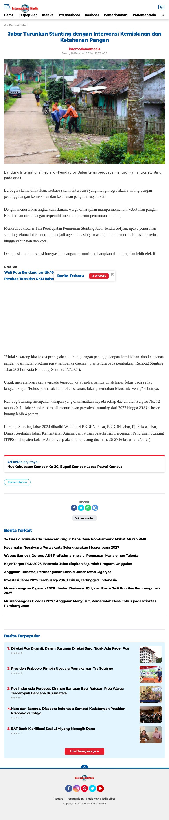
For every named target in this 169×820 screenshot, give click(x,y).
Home (9, 15)
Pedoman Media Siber (100, 798)
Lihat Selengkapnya (84, 751)
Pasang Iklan (75, 798)
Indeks (47, 15)
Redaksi (59, 798)
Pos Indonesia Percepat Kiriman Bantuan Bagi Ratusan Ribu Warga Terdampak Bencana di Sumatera (67, 690)
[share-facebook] (74, 508)
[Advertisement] (84, 316)
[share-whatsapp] (88, 508)
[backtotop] (84, 769)
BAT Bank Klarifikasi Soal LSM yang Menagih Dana (53, 729)
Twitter (94, 790)
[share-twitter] (81, 508)
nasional (92, 15)
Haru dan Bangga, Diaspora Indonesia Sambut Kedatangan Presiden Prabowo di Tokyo (68, 711)
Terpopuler (28, 15)
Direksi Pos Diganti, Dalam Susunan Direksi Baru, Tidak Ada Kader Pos (70, 648)
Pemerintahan (115, 15)
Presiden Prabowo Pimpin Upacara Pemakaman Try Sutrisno (62, 668)
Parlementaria (144, 15)
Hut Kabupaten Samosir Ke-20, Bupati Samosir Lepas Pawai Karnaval (65, 467)
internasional (69, 15)
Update (99, 276)
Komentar (84, 518)
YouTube (103, 790)
